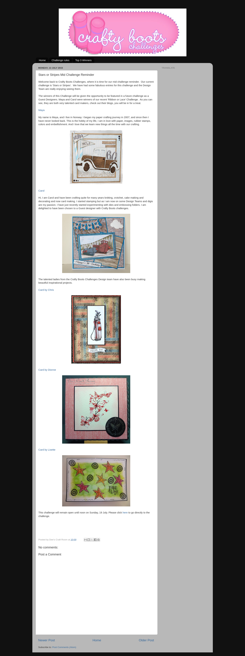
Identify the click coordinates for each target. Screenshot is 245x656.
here (125, 512)
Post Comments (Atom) (64, 647)
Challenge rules (60, 60)
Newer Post (46, 640)
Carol (41, 190)
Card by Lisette (47, 449)
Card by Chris (46, 290)
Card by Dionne (47, 369)
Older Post (146, 640)
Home (42, 60)
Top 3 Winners (83, 60)
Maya (41, 110)
